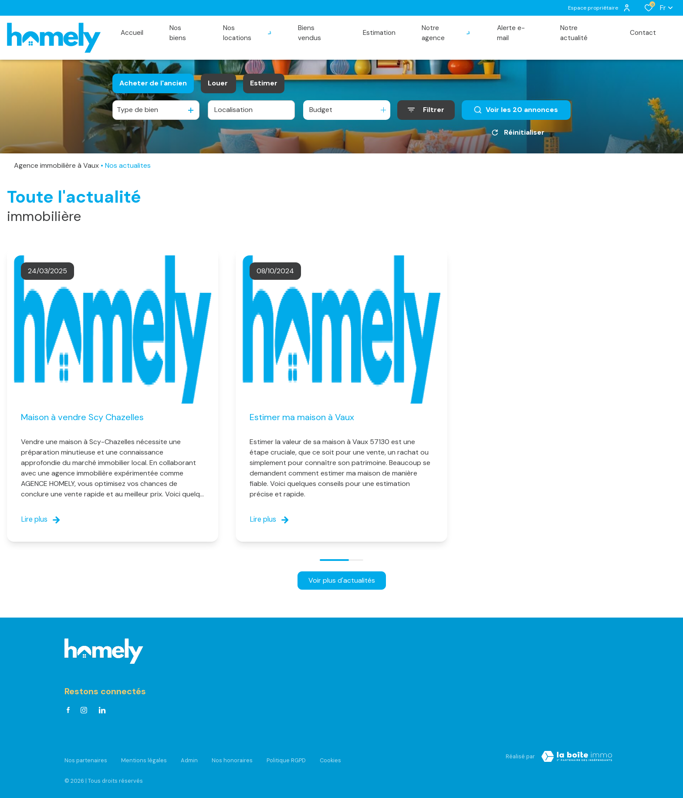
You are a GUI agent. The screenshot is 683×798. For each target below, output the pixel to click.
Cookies (330, 757)
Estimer (263, 83)
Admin (189, 757)
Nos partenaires (85, 757)
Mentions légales (144, 757)
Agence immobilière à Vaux (56, 165)
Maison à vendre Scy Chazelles (82, 417)
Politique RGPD (286, 757)
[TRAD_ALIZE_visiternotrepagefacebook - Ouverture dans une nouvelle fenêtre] (68, 713)
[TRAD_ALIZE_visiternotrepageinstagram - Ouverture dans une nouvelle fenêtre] (84, 713)
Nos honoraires (232, 757)
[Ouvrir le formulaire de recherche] (426, 110)
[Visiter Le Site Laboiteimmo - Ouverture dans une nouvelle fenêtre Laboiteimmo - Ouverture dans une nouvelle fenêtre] (577, 758)
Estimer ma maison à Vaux (302, 417)
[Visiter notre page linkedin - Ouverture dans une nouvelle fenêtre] (102, 713)
